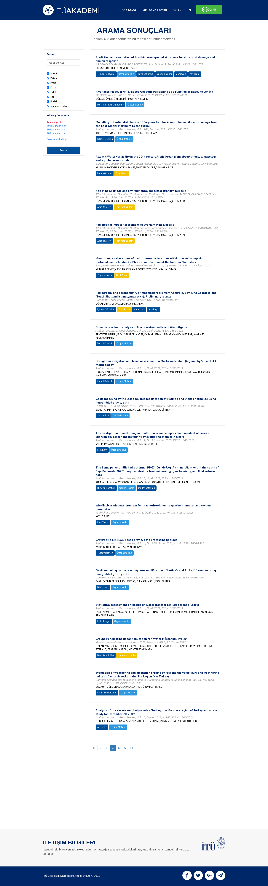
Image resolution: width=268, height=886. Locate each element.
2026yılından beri (56, 125)
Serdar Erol (103, 415)
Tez (52, 96)
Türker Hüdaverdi (106, 74)
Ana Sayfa (129, 10)
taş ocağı (194, 74)
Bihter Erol (102, 587)
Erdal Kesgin (103, 621)
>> (131, 747)
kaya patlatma (145, 74)
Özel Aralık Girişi (57, 139)
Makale (54, 73)
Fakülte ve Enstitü (154, 10)
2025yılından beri (56, 129)
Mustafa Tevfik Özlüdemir (110, 104)
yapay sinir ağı (164, 74)
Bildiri (53, 101)
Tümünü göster (55, 122)
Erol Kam (102, 449)
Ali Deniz (102, 727)
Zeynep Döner (104, 275)
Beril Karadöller (105, 655)
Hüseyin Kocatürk (106, 488)
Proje (53, 82)
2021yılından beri (56, 133)
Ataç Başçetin (104, 207)
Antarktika (139, 309)
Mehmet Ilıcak (104, 173)
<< (93, 747)
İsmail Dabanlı (105, 343)
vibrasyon (181, 74)
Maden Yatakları (146, 488)
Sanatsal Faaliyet (59, 106)
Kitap (53, 87)
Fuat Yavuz (102, 522)
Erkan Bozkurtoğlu (107, 692)
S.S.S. (177, 10)
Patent (54, 78)
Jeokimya (153, 309)
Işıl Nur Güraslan (105, 309)
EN (189, 10)
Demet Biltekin (105, 138)
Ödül (53, 92)
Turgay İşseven (105, 552)
